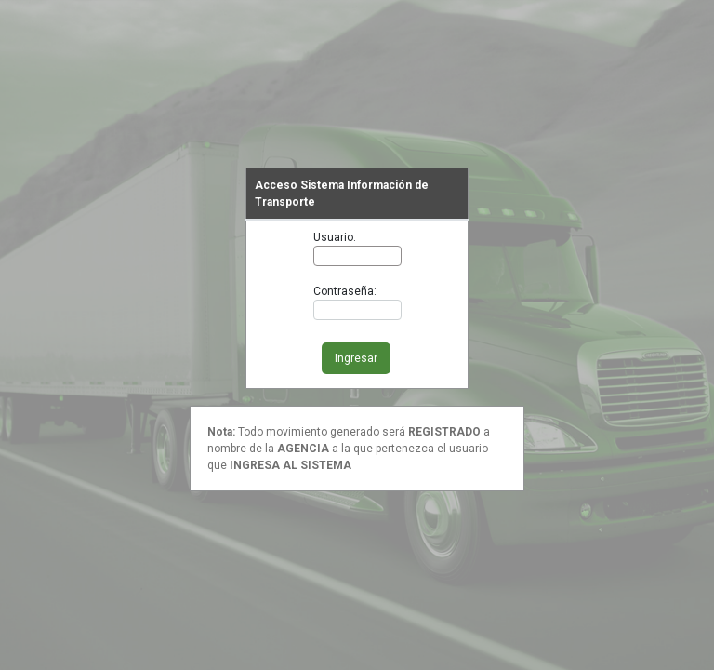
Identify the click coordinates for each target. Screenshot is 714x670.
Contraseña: (345, 291)
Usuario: (334, 237)
